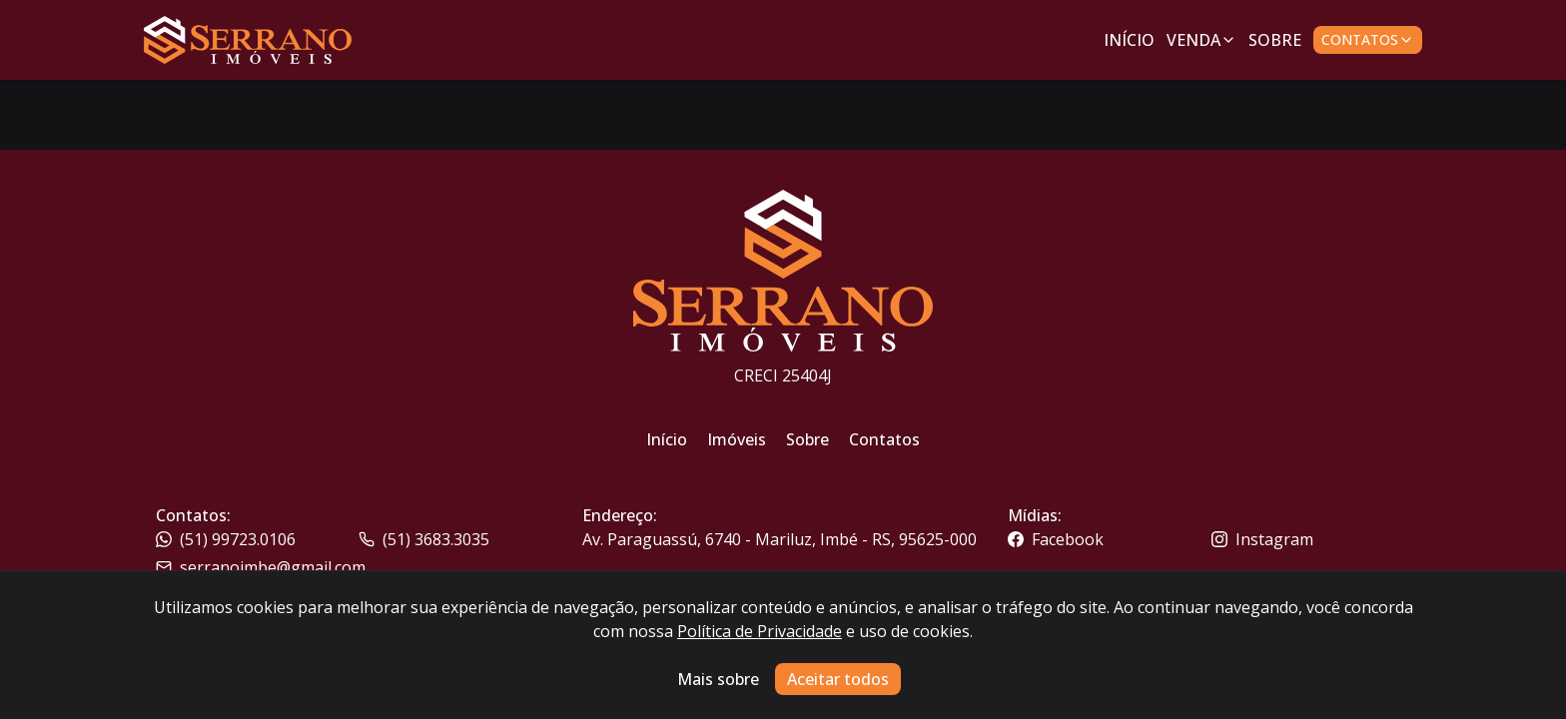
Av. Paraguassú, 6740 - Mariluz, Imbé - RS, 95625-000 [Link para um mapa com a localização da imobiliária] (779, 539)
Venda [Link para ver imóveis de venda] (1201, 40)
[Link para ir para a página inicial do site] (248, 40)
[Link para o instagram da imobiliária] (1310, 539)
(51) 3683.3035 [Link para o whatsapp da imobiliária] (424, 539)
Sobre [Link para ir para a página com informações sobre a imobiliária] (1274, 40)
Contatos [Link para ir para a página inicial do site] (884, 439)
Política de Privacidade (759, 631)
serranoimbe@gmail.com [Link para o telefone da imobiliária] (261, 567)
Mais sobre (718, 679)
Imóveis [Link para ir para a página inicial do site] (736, 439)
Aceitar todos (838, 679)
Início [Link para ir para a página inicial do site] (666, 439)
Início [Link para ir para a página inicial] (1129, 40)
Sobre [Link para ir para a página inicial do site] (807, 439)
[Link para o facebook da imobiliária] (1107, 539)
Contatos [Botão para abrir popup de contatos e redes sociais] (1367, 39)
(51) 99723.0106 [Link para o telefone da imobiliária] (226, 539)
